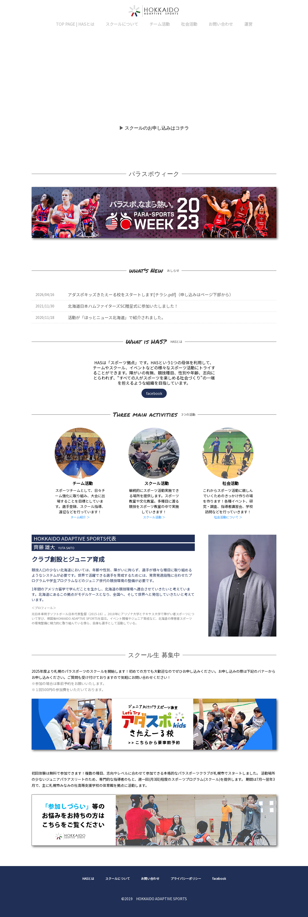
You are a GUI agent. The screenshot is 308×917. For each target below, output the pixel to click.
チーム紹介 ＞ (80, 517)
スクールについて (122, 24)
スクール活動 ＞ (154, 517)
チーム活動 (159, 24)
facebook (154, 393)
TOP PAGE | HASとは (75, 24)
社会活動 (189, 24)
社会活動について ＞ (228, 517)
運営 (248, 24)
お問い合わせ (221, 24)
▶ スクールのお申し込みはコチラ (154, 128)
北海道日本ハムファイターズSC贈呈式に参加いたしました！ (123, 306)
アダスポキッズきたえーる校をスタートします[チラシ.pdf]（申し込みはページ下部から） (150, 294)
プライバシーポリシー (186, 878)
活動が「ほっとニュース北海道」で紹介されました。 (116, 317)
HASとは (88, 878)
